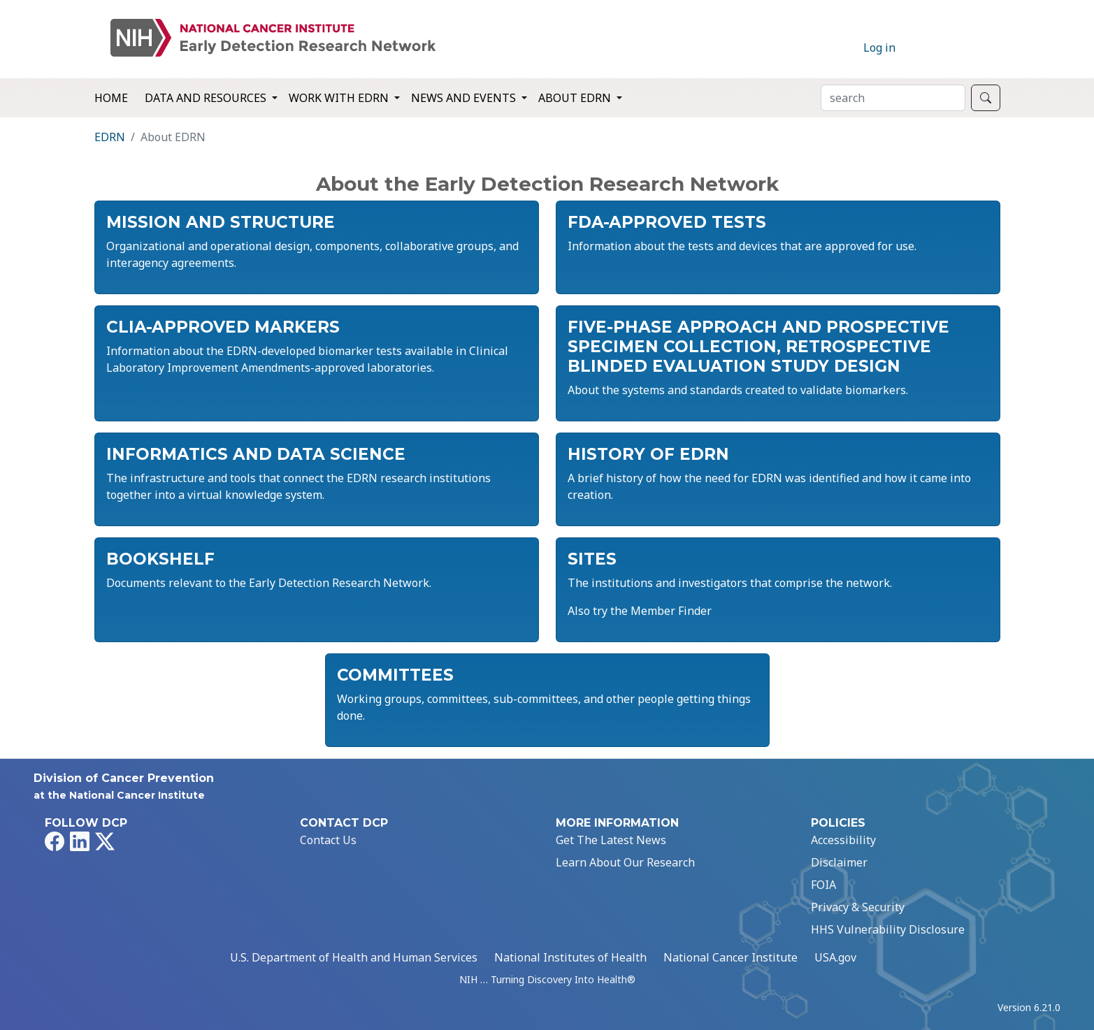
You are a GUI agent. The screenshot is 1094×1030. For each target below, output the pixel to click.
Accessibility (843, 840)
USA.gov (835, 957)
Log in (879, 47)
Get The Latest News (611, 840)
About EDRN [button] (576, 98)
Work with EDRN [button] (340, 98)
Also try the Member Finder (640, 610)
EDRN (109, 137)
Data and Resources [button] (207, 98)
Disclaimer (839, 862)
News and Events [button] (465, 98)
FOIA (823, 884)
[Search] (893, 98)
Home (111, 98)
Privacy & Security (858, 907)
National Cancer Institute (730, 957)
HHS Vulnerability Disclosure (888, 929)
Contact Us (328, 840)
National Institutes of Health (570, 957)
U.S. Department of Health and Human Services (353, 957)
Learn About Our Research (625, 862)
